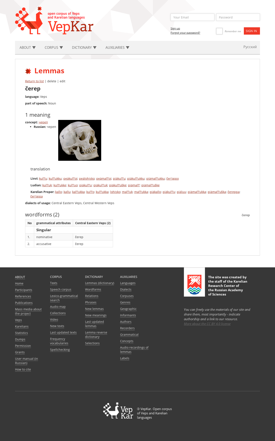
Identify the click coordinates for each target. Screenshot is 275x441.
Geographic (128, 309)
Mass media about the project (28, 311)
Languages (128, 283)
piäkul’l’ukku (136, 178)
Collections (58, 313)
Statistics (21, 333)
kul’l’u (43, 178)
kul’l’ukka (102, 192)
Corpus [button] (54, 47)
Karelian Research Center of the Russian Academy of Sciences (227, 287)
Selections (92, 343)
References (23, 296)
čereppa (234, 192)
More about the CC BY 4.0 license (207, 324)
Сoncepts (126, 341)
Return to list (34, 81)
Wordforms (93, 289)
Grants (20, 352)
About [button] (28, 47)
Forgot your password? (185, 33)
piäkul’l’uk (100, 185)
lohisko (115, 192)
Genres (125, 302)
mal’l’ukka (141, 192)
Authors (125, 322)
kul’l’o (90, 192)
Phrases (90, 302)
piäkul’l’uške (117, 185)
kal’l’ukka (78, 192)
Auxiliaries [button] (117, 47)
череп (43, 122)
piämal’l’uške (150, 185)
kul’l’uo (73, 185)
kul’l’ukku (55, 178)
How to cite (23, 369)
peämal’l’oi (103, 178)
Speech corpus (60, 289)
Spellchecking (60, 350)
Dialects (125, 289)
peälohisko (87, 178)
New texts (57, 326)
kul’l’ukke (59, 185)
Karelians (22, 326)
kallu (67, 192)
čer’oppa (37, 196)
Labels (124, 358)
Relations (91, 296)
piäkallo (155, 192)
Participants (23, 290)
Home (19, 283)
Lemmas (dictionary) (99, 283)
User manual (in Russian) (26, 361)
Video (54, 319)
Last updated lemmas (94, 324)
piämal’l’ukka (197, 192)
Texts (53, 283)
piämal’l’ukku (155, 178)
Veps (18, 320)
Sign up (175, 28)
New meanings (96, 315)
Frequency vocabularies (59, 341)
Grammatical (129, 334)
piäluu (181, 192)
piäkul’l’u (119, 178)
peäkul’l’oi (70, 178)
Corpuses (127, 296)
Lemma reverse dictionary (96, 334)
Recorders (127, 328)
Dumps (20, 339)
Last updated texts (63, 332)
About (20, 277)
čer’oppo (173, 178)
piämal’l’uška (217, 192)
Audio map (58, 307)
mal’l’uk (127, 192)
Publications (24, 303)
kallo (58, 192)
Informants (128, 315)
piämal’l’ (134, 185)
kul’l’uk (47, 185)
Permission (23, 346)
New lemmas (94, 309)
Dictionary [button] (84, 47)
